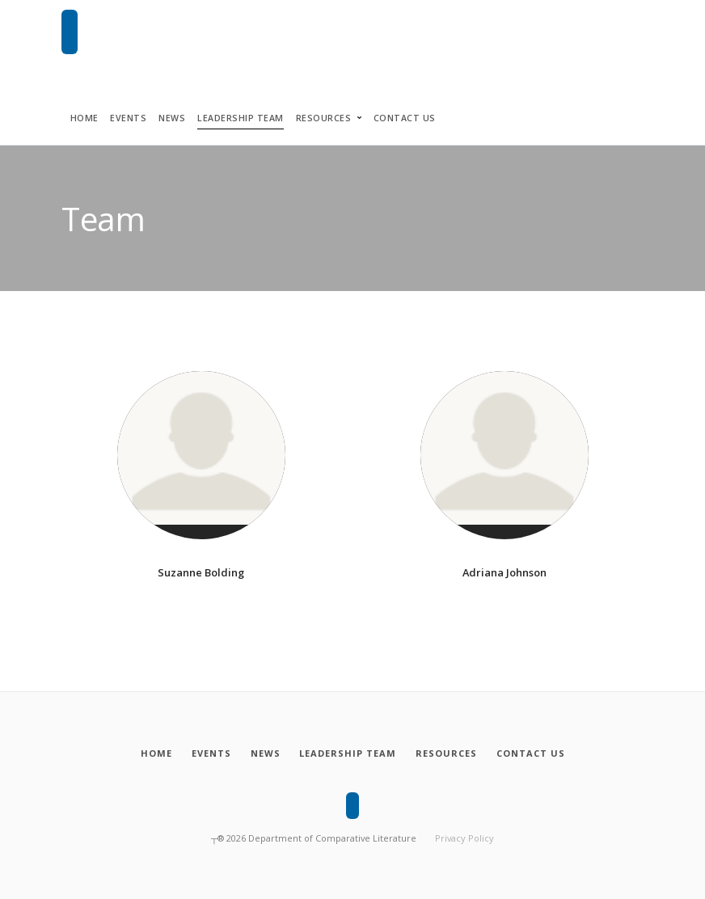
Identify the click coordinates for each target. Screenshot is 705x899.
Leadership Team (240, 118)
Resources (324, 118)
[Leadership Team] (348, 753)
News (171, 118)
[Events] (208, 753)
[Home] (152, 753)
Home (84, 118)
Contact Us (405, 118)
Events (128, 118)
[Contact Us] (534, 753)
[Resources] (448, 753)
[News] (264, 753)
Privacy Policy (464, 838)
